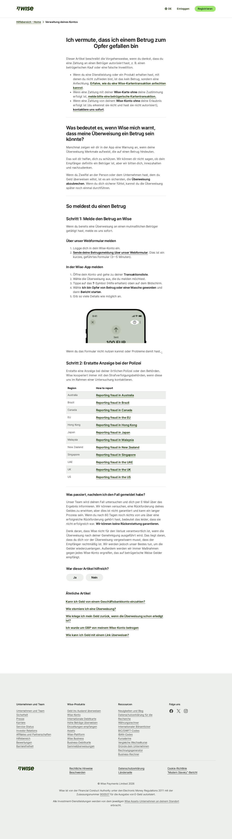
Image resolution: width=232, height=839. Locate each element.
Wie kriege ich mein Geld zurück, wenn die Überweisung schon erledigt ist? (114, 618)
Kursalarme (124, 738)
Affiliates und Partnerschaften (33, 734)
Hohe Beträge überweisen (82, 722)
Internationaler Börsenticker (134, 726)
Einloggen (183, 8)
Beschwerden (77, 772)
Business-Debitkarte (79, 742)
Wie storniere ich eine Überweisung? (91, 609)
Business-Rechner (128, 754)
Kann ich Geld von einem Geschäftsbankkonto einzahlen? (105, 601)
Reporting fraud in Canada (114, 410)
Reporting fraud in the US (113, 477)
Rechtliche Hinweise (81, 768)
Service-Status (25, 726)
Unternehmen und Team (30, 710)
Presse (20, 718)
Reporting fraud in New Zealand (117, 447)
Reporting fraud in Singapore (116, 455)
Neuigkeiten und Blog (130, 710)
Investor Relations (26, 730)
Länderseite (125, 772)
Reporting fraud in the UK (113, 469)
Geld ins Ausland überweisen (84, 710)
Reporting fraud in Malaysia (115, 440)
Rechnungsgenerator (130, 750)
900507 (105, 794)
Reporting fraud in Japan (113, 432)
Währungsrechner (128, 722)
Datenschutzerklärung (131, 768)
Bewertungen (24, 742)
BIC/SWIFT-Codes (128, 730)
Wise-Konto (73, 714)
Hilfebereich (23, 738)
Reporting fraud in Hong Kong (116, 425)
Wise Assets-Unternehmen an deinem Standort (152, 801)
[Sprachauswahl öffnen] (168, 9)
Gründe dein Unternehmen (133, 746)
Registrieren (205, 8)
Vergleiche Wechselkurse (132, 742)
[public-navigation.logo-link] (26, 769)
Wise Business (75, 738)
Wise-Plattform (76, 734)
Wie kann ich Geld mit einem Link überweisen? (97, 635)
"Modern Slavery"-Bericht (182, 772)
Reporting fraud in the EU (113, 417)
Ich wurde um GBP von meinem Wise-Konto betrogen (102, 628)
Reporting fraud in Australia (115, 395)
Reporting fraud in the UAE (114, 462)
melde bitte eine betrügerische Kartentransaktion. (122, 96)
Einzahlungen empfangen (82, 726)
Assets (71, 730)
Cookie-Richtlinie (177, 768)
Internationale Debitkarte (81, 718)
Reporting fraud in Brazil (112, 402)
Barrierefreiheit (25, 746)
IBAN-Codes (125, 734)
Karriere (20, 722)
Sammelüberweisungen (80, 746)
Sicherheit (22, 714)
